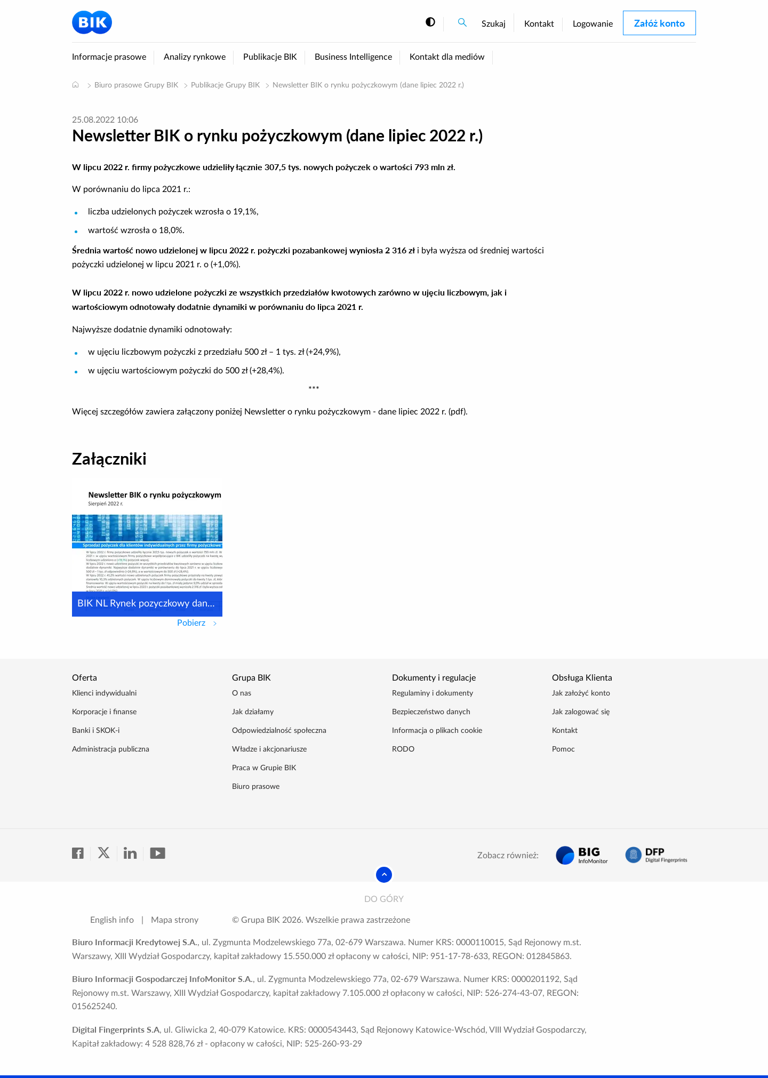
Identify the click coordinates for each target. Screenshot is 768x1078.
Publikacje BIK (270, 57)
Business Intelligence (353, 57)
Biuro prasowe (255, 786)
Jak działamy (253, 712)
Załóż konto (659, 23)
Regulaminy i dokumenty (432, 693)
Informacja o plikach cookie (437, 730)
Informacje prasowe (109, 57)
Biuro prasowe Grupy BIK (136, 85)
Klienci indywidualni (104, 693)
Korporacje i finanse (104, 712)
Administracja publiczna (110, 749)
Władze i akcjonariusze (269, 749)
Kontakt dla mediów (447, 57)
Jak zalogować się (581, 712)
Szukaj (494, 24)
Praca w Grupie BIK (264, 768)
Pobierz (199, 622)
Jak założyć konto (581, 693)
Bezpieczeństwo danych (431, 712)
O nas (241, 693)
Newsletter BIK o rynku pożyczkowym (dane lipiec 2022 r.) (368, 85)
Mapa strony (174, 920)
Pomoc (563, 749)
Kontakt (539, 24)
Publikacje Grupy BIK (225, 85)
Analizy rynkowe (195, 57)
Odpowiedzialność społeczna (279, 730)
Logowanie (593, 24)
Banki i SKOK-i (95, 730)
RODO (403, 749)
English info (112, 920)
